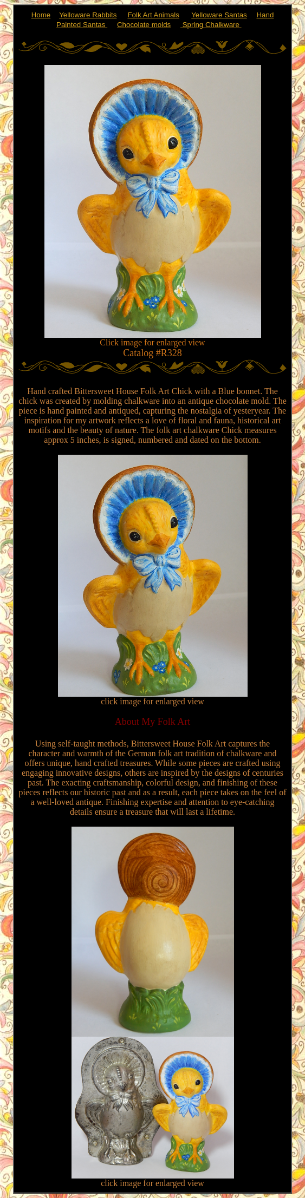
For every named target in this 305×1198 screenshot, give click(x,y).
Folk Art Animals (153, 15)
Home (41, 15)
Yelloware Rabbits (87, 15)
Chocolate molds (144, 25)
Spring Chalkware (211, 25)
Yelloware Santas (219, 15)
